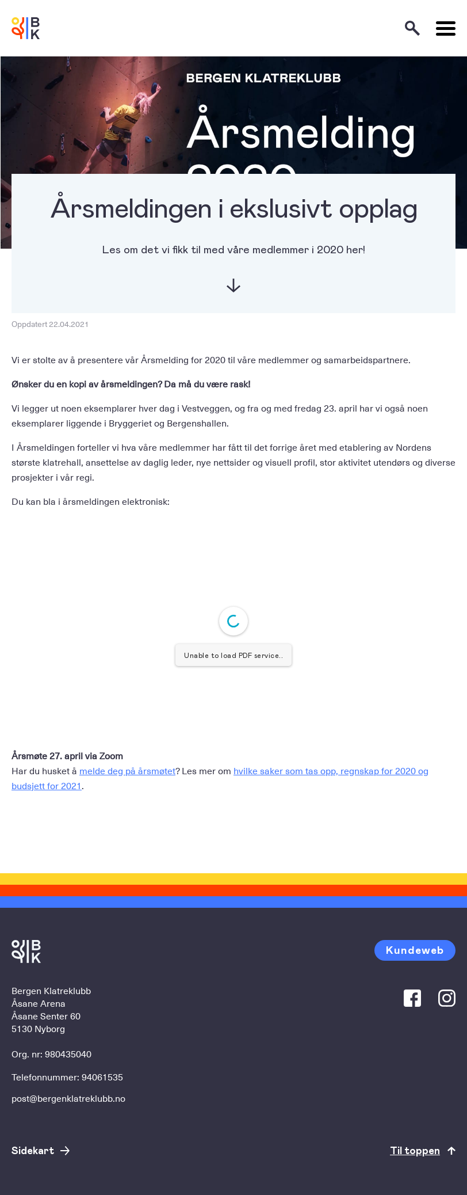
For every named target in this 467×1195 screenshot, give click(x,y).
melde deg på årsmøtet (127, 770)
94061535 (102, 1076)
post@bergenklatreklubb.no (68, 1098)
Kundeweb (415, 949)
